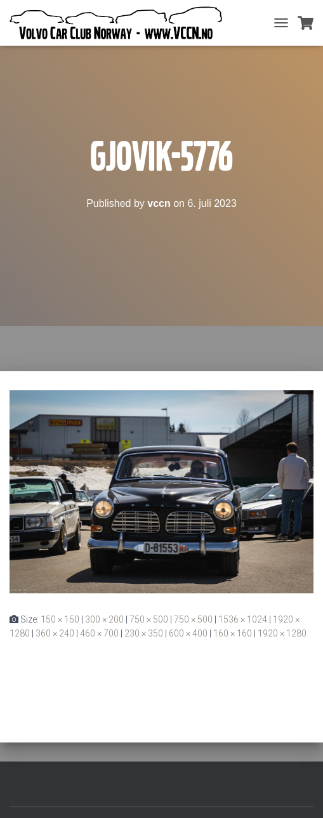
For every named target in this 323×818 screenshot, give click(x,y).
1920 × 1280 (282, 633)
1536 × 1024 (242, 619)
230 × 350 (143, 633)
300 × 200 (104, 619)
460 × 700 (99, 633)
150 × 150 (60, 619)
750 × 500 (148, 619)
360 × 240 (55, 633)
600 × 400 (188, 633)
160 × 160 (232, 633)
